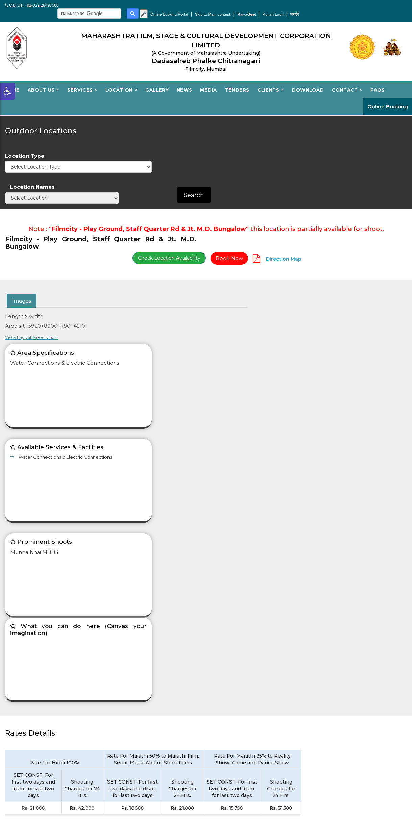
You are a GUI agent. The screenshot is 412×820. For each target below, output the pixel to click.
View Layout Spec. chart (237, 236)
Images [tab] (21, 215)
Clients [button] (271, 82)
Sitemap (325, 686)
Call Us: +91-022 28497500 (32, 5)
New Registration (130, 731)
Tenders (237, 82)
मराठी (399, 7)
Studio (116, 665)
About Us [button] (43, 82)
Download (308, 82)
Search (390, 127)
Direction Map (388, 174)
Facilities (119, 686)
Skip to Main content (314, 7)
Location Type (230, 116)
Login (115, 720)
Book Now (334, 173)
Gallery (157, 82)
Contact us (225, 697)
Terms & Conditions (236, 563)
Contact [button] (347, 82)
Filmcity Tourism (335, 665)
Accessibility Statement (241, 707)
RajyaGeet (350, 7)
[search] (187, 7)
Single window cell (338, 675)
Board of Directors (235, 665)
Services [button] (82, 82)
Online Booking (387, 99)
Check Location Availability (274, 173)
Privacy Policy (229, 752)
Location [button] (121, 82)
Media (208, 82)
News (184, 82)
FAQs (377, 82)
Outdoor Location (131, 675)
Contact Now (351, 614)
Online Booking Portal (269, 7)
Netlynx (400, 790)
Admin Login (377, 7)
